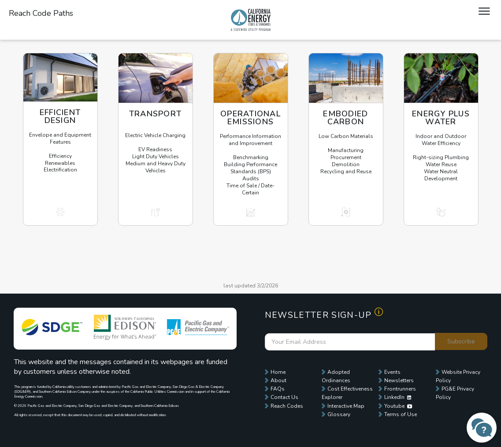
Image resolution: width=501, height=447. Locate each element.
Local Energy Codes (251, 20)
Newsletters (399, 380)
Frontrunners (400, 388)
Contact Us (284, 397)
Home (278, 372)
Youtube (398, 406)
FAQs (278, 388)
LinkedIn (397, 397)
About (278, 380)
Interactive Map (345, 406)
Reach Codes (287, 406)
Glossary (338, 414)
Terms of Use (400, 414)
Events (392, 372)
